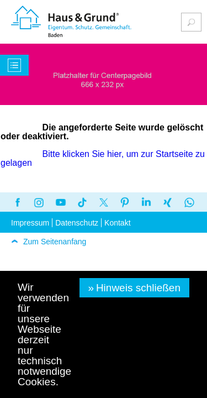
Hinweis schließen (138, 288)
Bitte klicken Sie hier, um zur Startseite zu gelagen (102, 158)
